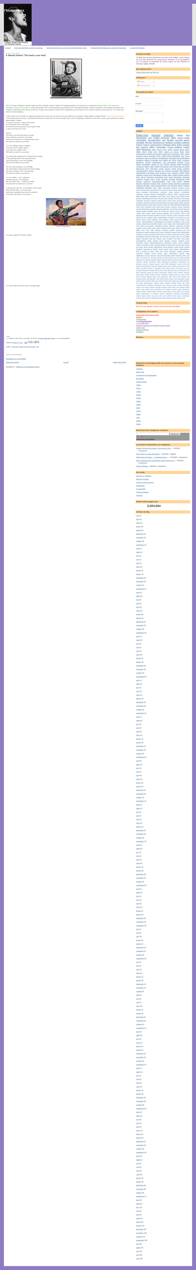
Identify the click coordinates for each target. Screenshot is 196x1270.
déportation (186, 285)
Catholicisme (165, 262)
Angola (145, 175)
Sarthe (154, 276)
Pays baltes (185, 238)
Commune (181, 215)
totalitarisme (140, 255)
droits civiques (183, 145)
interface (174, 289)
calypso (138, 223)
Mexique (139, 184)
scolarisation (186, 295)
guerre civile (175, 287)
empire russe (140, 287)
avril (137, 519)
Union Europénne (179, 279)
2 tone (141, 257)
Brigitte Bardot (182, 260)
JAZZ (182, 154)
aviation (174, 243)
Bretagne (157, 215)
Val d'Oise (148, 281)
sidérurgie (148, 298)
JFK (161, 236)
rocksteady (140, 188)
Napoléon (145, 238)
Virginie (161, 281)
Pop (182, 156)
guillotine (182, 287)
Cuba (168, 181)
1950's (179, 160)
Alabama (139, 175)
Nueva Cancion (184, 175)
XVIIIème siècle (184, 241)
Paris (138, 177)
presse (153, 253)
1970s (164, 150)
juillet (138, 552)
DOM (166, 264)
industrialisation (184, 249)
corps (163, 285)
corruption (186, 207)
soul (164, 140)
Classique (139, 264)
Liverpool (172, 236)
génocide (164, 179)
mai (137, 516)
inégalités (150, 211)
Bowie (176, 260)
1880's (187, 228)
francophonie (147, 249)
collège (138, 245)
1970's (159, 150)
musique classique (183, 251)
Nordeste (155, 219)
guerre (187, 154)
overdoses (155, 293)
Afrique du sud (157, 164)
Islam (157, 236)
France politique (174, 147)
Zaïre (154, 207)
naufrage (187, 291)
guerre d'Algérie (183, 169)
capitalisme (185, 184)
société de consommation (158, 202)
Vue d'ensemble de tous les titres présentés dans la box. (66, 48)
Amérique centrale (162, 257)
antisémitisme (141, 154)
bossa (170, 190)
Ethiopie (187, 181)
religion (151, 171)
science (179, 295)
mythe (179, 200)
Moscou (176, 270)
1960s (138, 152)
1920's (158, 156)
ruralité (138, 213)
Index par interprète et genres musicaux (28, 48)
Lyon (183, 236)
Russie (143, 177)
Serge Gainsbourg (162, 276)
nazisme (144, 147)
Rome (161, 241)
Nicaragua (143, 272)
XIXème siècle (178, 150)
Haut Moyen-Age (154, 234)
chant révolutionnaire (158, 186)
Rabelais (171, 274)
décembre (140, 534)
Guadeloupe (153, 196)
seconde (181, 253)
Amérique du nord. (174, 257)
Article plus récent (12, 362)
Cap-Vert (163, 215)
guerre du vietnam (151, 158)
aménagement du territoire (163, 221)
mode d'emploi (166, 291)
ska (169, 160)
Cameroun (139, 262)
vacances (153, 255)
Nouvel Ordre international (149, 190)
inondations (158, 226)
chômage (174, 207)
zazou (181, 298)
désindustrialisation (163, 209)
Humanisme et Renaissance (146, 375)
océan (177, 211)
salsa (143, 213)
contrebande (157, 285)
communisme (156, 145)
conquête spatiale (160, 245)
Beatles (146, 232)
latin (137, 251)
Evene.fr (139, 317)
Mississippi (140, 169)
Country (161, 232)
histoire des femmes (154, 154)
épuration (179, 255)
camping (173, 283)
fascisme (163, 173)
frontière (155, 249)
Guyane (145, 234)
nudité (138, 293)
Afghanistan (167, 188)
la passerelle (140, 489)
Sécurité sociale (141, 279)
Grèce (138, 190)
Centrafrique (173, 262)
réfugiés (169, 295)
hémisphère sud (159, 289)
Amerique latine (184, 194)
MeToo (165, 270)
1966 (187, 255)
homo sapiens (145, 289)
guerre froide (184, 138)
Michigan (146, 184)
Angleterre (140, 160)
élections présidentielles (158, 194)
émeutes (170, 194)
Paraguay (186, 272)
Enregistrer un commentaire (16, 359)
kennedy (165, 226)
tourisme (168, 171)
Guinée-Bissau (163, 217)
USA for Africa (164, 279)
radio (153, 228)
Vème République (175, 177)
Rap (188, 135)
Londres (175, 175)
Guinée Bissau (180, 266)
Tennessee (148, 207)
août (137, 548)
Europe (187, 188)
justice (180, 186)
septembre (140, 545)
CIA (188, 260)
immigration (161, 147)
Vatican (153, 281)
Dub (150, 175)
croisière (179, 285)
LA (153, 268)
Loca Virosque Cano (173, 196)
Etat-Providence (145, 266)
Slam (166, 198)
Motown (138, 198)
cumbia (138, 209)
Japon (164, 196)
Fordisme (139, 234)
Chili (170, 167)
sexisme (177, 192)
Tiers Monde (185, 198)
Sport (166, 177)
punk (169, 173)
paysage (186, 226)
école (162, 255)
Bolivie (151, 215)
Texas (188, 219)
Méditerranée (185, 204)
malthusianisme (151, 291)
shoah (153, 213)
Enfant (184, 264)
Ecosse (179, 264)
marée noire (159, 251)
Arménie (139, 215)
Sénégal (170, 198)
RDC (142, 207)
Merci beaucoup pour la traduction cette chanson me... (156, 460)
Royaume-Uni (159, 143)
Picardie (147, 274)
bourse (162, 283)
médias (172, 211)
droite (157, 173)
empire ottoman (168, 247)
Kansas (150, 268)
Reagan (155, 241)
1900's (160, 188)
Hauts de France (166, 234)
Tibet (157, 279)
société (186, 147)
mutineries (139, 253)
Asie (155, 152)
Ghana (150, 204)
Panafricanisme (147, 198)
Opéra (175, 272)
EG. (157, 72)
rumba (171, 192)
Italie (169, 175)
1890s (182, 173)
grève (158, 179)
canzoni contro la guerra (145, 482)
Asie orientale (146, 260)
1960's (173, 138)
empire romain (179, 247)
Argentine (186, 160)
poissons (139, 228)
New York (152, 238)
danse (146, 247)
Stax (188, 276)
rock (150, 138)
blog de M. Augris (142, 479)
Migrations (140, 162)
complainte (144, 245)
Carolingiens (152, 262)
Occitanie (170, 238)
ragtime (149, 295)
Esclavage (176, 154)
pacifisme (146, 202)
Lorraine (172, 268)
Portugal (153, 184)
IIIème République (173, 156)
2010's (176, 194)
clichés (188, 283)
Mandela (152, 270)
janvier (138, 530)
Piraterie (152, 274)
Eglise (147, 196)
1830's (178, 228)
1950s (152, 167)
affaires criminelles (151, 160)
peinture (162, 293)
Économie (177, 213)
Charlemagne (182, 262)
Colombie (181, 188)
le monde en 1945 (147, 251)
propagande (180, 179)
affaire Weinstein (184, 281)
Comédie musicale (154, 264)
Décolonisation (154, 140)
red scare (155, 295)
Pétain (149, 241)
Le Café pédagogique (144, 321)
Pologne (158, 274)
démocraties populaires (148, 209)
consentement (170, 245)
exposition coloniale (161, 287)
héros (171, 249)
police (181, 211)
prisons (159, 253)
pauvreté (172, 179)
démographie (180, 223)
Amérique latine (169, 145)
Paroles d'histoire (142, 330)
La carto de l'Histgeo (137, 48)
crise (168, 186)
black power (160, 207)
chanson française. (143, 186)
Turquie (138, 221)
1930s (174, 160)
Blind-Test (171, 260)
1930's (154, 150)
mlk (159, 211)
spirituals (163, 228)
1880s (138, 230)
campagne (147, 200)
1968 (138, 150)
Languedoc (158, 268)
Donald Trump (175, 232)
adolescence (175, 281)
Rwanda (167, 241)
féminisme (185, 164)
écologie (146, 194)
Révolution (140, 379)
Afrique (180, 135)
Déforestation (172, 264)
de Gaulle (151, 173)
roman (160, 295)
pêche (150, 228)
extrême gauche (177, 209)
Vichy (147, 169)
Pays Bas (177, 238)
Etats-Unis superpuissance (27, 347)
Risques (155, 198)
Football (149, 217)
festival (169, 287)
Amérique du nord (182, 230)
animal (146, 243)
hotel (152, 289)
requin (165, 253)
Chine (175, 215)
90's (149, 257)
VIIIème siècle (140, 281)
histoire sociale (141, 211)
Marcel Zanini (159, 270)
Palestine (166, 219)
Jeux (168, 204)
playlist (165, 160)
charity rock (180, 283)
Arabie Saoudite (185, 257)
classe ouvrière (178, 190)
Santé (172, 219)
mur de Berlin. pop (178, 291)
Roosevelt (143, 276)
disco (174, 223)
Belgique (187, 202)
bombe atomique (174, 184)
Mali (181, 171)
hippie (161, 249)
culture (170, 223)
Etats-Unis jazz (141, 217)
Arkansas (139, 260)
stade (164, 298)
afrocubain (139, 243)
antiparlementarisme (156, 243)
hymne (169, 200)
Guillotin (173, 266)
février (138, 526)
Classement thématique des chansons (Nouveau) (108, 48)
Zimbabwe (139, 200)
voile (177, 298)
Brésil (187, 152)
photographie (169, 293)
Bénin (142, 196)
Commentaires (144, 85)
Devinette (167, 232)
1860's (183, 213)
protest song (167, 154)
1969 (137, 257)
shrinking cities (140, 298)
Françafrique (157, 175)
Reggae (170, 140)
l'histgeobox (14, 10)
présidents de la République (179, 158)
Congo (187, 162)
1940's (187, 150)
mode (166, 251)
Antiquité (174, 188)
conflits (151, 245)
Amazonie (153, 257)
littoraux (144, 291)
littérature (172, 226)
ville (171, 213)
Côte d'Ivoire (177, 181)
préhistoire (177, 293)
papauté (147, 253)
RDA (158, 184)
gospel (173, 169)
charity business (183, 243)
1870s (183, 228)
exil (171, 209)
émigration (170, 202)
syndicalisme (185, 192)
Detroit (138, 164)
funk (160, 160)
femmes (180, 162)
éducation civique (170, 255)
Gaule (169, 266)
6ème (145, 257)
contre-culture (180, 245)
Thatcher (164, 184)
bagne (141, 283)
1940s (164, 156)
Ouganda (180, 272)
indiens (176, 249)
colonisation (141, 140)
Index (155, 204)
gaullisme (186, 209)
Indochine (171, 217)
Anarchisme (164, 167)
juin (137, 556)
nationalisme (185, 200)
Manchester (145, 270)
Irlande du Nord (150, 236)
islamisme (163, 192)
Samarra (139, 495)
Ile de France (184, 234)
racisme (155, 135)
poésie (145, 228)
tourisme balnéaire (162, 213)
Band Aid (164, 260)
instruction (168, 289)
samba (148, 213)
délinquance (158, 247)
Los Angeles (179, 268)
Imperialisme (140, 236)
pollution (187, 211)
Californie (146, 181)
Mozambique (182, 270)
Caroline (145, 262)
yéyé (158, 255)
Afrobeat (158, 230)
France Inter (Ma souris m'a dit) (147, 315)
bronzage (167, 283)
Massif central (185, 196)
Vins (157, 281)
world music (171, 228)
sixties (158, 228)
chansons (139, 179)
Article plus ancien (119, 362)
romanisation (173, 253)
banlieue (156, 283)
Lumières (139, 270)
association (167, 243)
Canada (138, 204)
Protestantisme (141, 241)
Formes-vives (141, 319)
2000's (170, 150)
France (146, 145)
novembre (140, 537)
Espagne (145, 204)
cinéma (180, 207)
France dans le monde (181, 167)
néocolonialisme (142, 171)
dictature (169, 143)
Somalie (183, 276)
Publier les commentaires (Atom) (28, 367)
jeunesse (174, 186)
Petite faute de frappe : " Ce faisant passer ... (152, 457)
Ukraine (171, 279)
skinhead (153, 298)
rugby (164, 295)
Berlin (138, 196)
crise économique (169, 162)
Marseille (177, 204)
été (184, 298)
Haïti (159, 196)
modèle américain (161, 138)
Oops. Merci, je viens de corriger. (148, 454)
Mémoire (186, 171)
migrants (159, 291)
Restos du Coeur (179, 274)
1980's (152, 147)
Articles (141, 82)
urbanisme (139, 194)
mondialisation (163, 158)
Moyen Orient (146, 219)
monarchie (172, 251)
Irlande (164, 175)
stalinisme (169, 298)
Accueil (7, 48)
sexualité (157, 171)
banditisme (176, 221)
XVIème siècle (167, 281)
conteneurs (150, 285)
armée (161, 169)
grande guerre (149, 179)
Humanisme (176, 234)
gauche (167, 169)
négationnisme (145, 293)
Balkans (159, 260)
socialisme (140, 167)
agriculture (154, 169)
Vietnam (148, 162)
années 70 (164, 190)
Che (188, 262)
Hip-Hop (148, 143)
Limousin (166, 236)
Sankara (149, 276)
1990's (187, 173)
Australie (153, 260)
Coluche (145, 264)
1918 (188, 213)
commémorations (141, 285)
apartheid (186, 177)
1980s (150, 152)
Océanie (170, 272)
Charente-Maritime (158, 181)
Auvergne (145, 215)
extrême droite (175, 164)
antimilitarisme (141, 173)
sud (163, 171)
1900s (181, 202)
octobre (139, 541)
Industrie (160, 204)
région (174, 295)
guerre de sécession (147, 226)
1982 (152, 230)
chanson (169, 135)
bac (137, 283)
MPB (172, 204)
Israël (165, 204)
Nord (164, 238)
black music (185, 221)
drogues (151, 247)
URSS (160, 152)
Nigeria (159, 238)
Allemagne (146, 150)
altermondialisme (147, 221)
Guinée (166, 164)
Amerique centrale (168, 230)
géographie (146, 164)
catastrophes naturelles (149, 223)
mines (156, 211)
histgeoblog (140, 486)
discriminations (154, 192)
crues (165, 223)
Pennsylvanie (140, 274)
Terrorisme (177, 198)
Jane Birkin (143, 268)
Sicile (170, 276)
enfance (147, 287)
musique (186, 186)
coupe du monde (171, 285)
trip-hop (147, 255)
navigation (139, 202)
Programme (164, 274)
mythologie (179, 226)
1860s (184, 255)
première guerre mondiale (146, 156)
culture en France (171, 152)
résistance (175, 173)
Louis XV (179, 236)
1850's (176, 202)
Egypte (187, 215)
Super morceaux (142, 466)
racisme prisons (141, 295)
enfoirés (152, 287)
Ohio (160, 219)
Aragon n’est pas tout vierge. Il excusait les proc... (154, 448)
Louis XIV (187, 268)
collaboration (157, 162)
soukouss (159, 298)
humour (166, 249)
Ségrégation (141, 138)
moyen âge (165, 211)
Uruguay (174, 241)
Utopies (187, 279)
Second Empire (179, 219)
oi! (151, 293)
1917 (143, 230)
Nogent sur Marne (152, 272)
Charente (170, 215)
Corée (162, 264)
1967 (147, 230)
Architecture (140, 232)
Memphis (170, 270)
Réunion (161, 198)
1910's (144, 152)
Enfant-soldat (185, 232)
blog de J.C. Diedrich (143, 476)
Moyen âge (140, 372)
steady (174, 298)
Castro (159, 262)
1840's (155, 188)
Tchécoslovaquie (151, 279)
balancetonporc (148, 283)
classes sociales (156, 200)
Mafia (188, 236)
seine (188, 253)
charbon (160, 223)
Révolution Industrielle (155, 177)
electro (164, 200)
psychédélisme (185, 293)
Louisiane (175, 171)
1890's (146, 167)
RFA (159, 190)
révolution (148, 188)
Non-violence (163, 272)
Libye (163, 268)
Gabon (155, 217)
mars (138, 523)
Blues (182, 152)
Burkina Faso (154, 232)
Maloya (138, 238)
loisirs (174, 200)
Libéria (168, 268)
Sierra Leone (177, 276)
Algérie (157, 167)
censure (167, 207)
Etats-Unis (15, 347)
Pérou (138, 207)
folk (38, 347)
